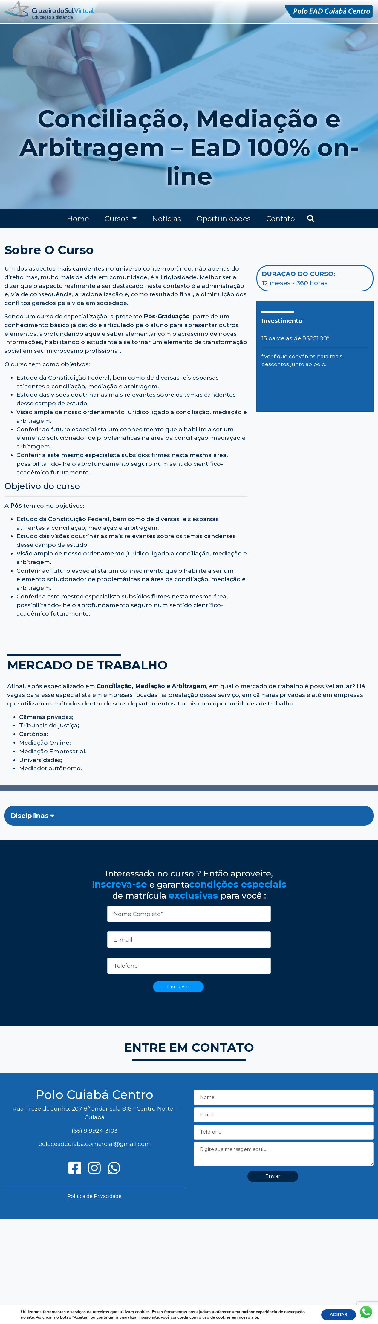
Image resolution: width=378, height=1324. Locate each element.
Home (78, 218)
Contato (280, 218)
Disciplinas (32, 815)
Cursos (118, 218)
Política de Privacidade (94, 1196)
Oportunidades (224, 218)
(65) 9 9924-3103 (94, 1130)
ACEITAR (338, 1314)
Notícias (166, 218)
